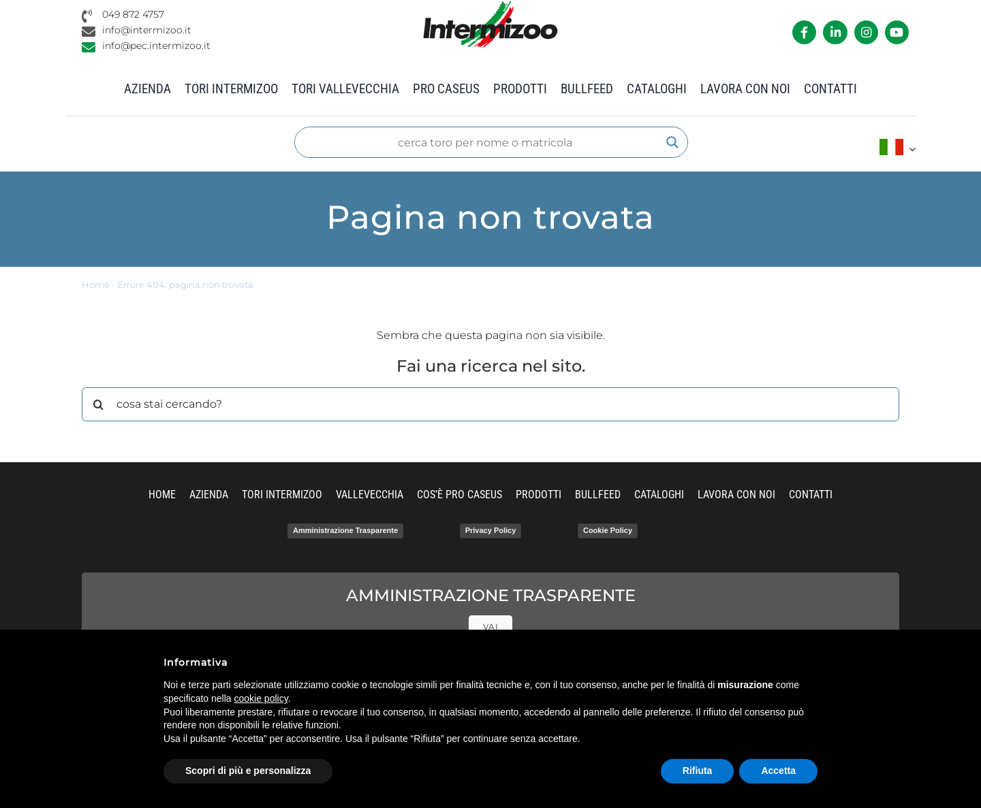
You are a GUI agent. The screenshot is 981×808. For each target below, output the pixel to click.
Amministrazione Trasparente (345, 530)
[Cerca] (99, 404)
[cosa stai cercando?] (490, 404)
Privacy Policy (490, 530)
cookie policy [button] (261, 698)
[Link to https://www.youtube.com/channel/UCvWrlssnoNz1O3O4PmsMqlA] (897, 32)
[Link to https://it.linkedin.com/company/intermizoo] (835, 32)
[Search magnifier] (672, 142)
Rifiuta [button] (698, 770)
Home (96, 285)
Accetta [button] (778, 770)
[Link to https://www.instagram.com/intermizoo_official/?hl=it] (866, 32)
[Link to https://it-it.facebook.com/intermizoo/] (804, 32)
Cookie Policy (607, 530)
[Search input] (485, 142)
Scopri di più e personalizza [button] (248, 770)
